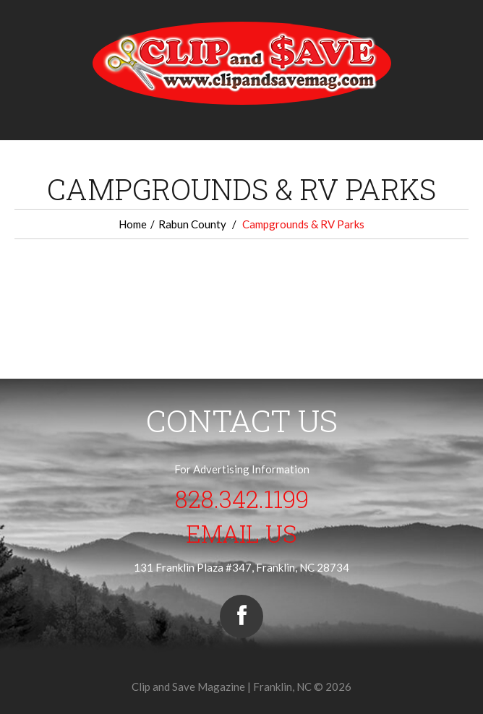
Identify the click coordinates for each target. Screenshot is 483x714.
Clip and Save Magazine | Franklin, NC (222, 686)
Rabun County (192, 224)
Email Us (241, 533)
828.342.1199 (242, 499)
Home (133, 224)
